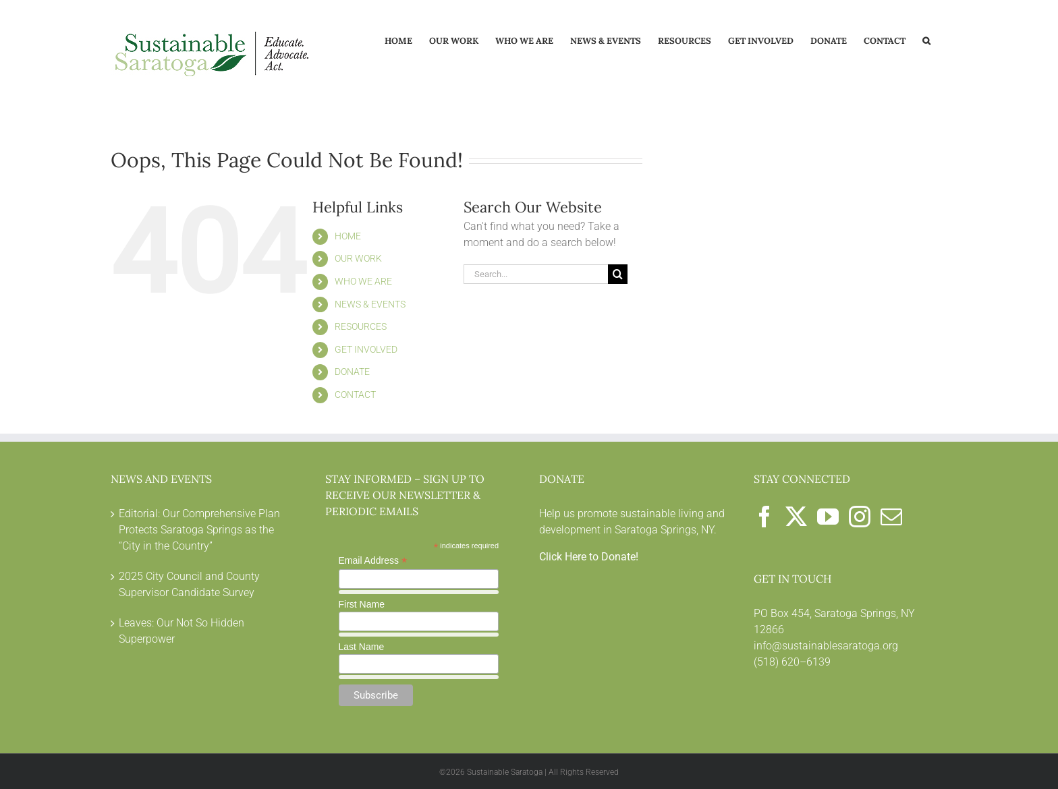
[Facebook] (764, 516)
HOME (348, 236)
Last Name (362, 646)
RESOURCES (361, 326)
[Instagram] (859, 516)
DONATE (352, 371)
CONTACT (355, 394)
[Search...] (536, 274)
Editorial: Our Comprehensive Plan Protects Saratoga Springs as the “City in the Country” (199, 529)
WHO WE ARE (363, 281)
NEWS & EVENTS (370, 304)
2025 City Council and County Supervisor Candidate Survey (189, 584)
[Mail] (891, 516)
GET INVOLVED (366, 349)
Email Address (373, 560)
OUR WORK (358, 258)
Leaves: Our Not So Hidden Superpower (181, 630)
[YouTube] (828, 516)
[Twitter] (796, 516)
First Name (362, 604)
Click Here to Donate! (588, 556)
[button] (926, 40)
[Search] (618, 274)
